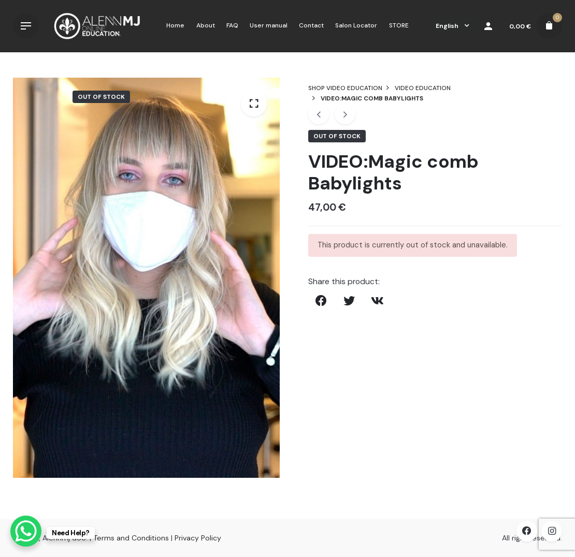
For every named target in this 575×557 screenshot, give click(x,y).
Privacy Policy (198, 538)
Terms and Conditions (131, 538)
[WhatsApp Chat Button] (25, 531)
